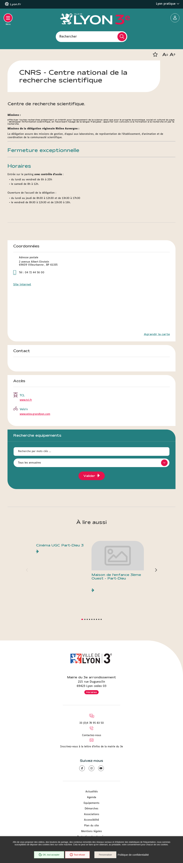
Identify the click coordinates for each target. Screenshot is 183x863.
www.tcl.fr (26, 400)
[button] (155, 54)
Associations (91, 814)
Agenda (91, 797)
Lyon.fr (15, 4)
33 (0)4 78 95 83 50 (91, 723)
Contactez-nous (91, 735)
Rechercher (68, 36)
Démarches (91, 808)
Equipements (91, 803)
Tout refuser (77, 855)
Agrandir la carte (157, 334)
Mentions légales (91, 831)
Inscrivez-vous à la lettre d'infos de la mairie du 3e (91, 746)
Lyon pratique (167, 3)
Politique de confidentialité (133, 854)
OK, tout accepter (49, 855)
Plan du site (91, 825)
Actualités (91, 791)
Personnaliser (105, 855)
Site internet (22, 284)
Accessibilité (91, 820)
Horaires (91, 692)
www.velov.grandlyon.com (35, 414)
